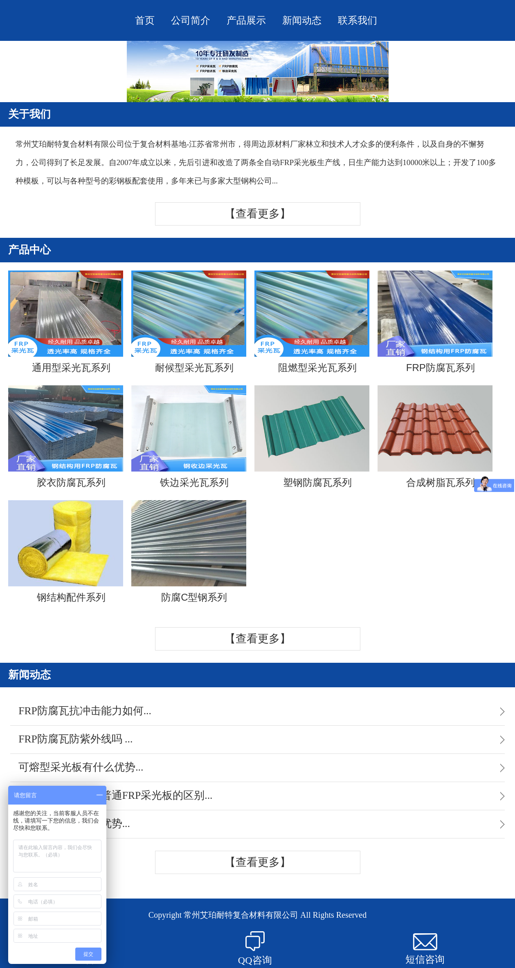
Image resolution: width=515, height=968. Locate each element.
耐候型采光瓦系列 (188, 322)
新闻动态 (302, 20)
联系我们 (357, 20)
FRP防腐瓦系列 (435, 322)
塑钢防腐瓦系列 (311, 436)
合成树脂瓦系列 (435, 436)
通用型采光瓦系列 (65, 322)
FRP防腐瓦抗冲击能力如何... (84, 711)
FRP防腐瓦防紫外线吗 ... (75, 739)
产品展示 (246, 20)
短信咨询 (425, 949)
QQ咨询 (255, 948)
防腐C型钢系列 (188, 551)
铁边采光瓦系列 (188, 436)
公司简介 (190, 20)
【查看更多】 (258, 214)
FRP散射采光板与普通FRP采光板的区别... (115, 795)
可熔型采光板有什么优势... (80, 767)
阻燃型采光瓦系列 (311, 322)
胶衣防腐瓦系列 (65, 436)
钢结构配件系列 (65, 551)
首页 (145, 20)
